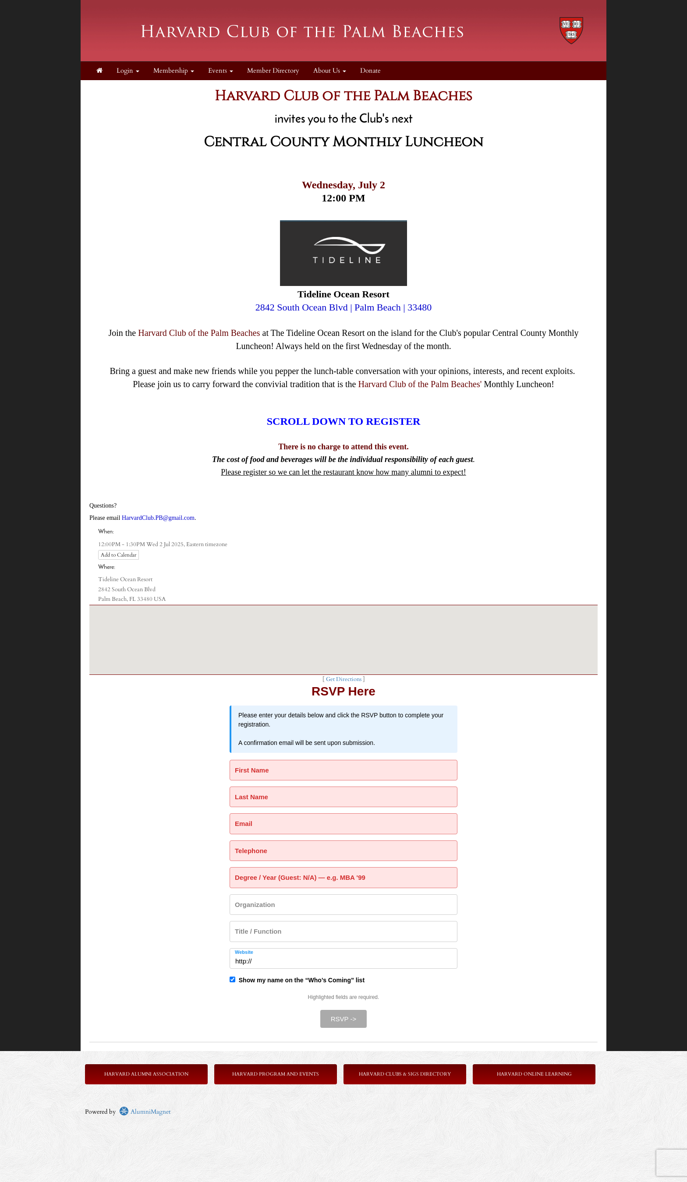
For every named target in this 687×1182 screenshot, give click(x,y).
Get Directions (343, 679)
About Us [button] (329, 70)
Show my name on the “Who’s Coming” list (297, 980)
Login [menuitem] (128, 70)
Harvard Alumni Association (146, 1074)
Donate (370, 70)
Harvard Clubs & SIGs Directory (405, 1074)
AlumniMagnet (144, 1112)
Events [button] (220, 70)
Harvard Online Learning (534, 1074)
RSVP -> (344, 1019)
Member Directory (273, 70)
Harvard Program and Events (275, 1074)
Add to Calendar (118, 554)
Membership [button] (173, 70)
